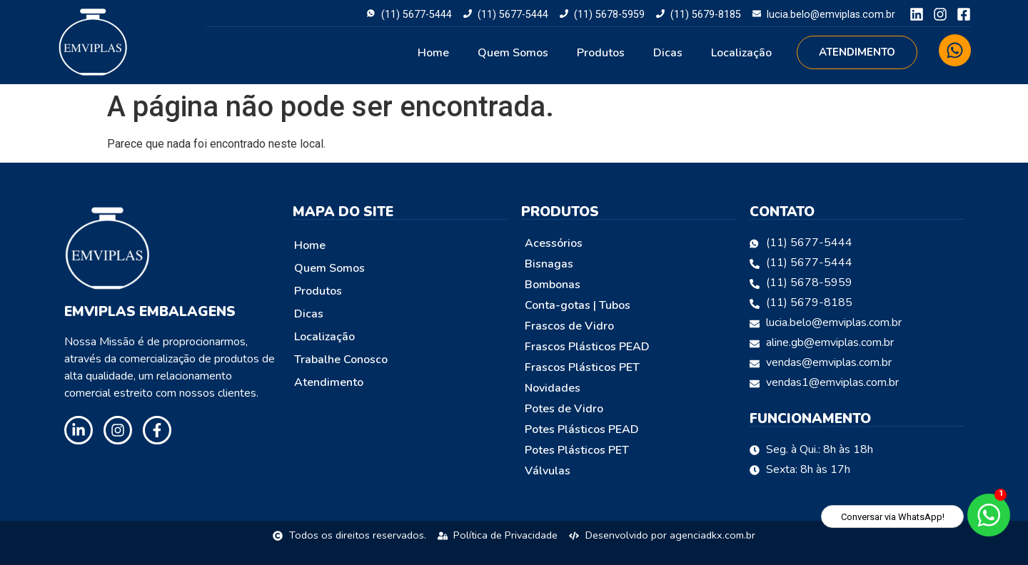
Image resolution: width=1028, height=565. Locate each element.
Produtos (601, 53)
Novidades (552, 388)
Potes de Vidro (564, 409)
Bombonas (552, 284)
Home (433, 53)
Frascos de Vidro (569, 326)
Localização (741, 53)
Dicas (667, 53)
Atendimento (328, 382)
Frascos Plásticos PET (582, 367)
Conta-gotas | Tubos (577, 305)
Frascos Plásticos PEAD (587, 347)
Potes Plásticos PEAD (582, 429)
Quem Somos (513, 53)
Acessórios (554, 243)
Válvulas (547, 471)
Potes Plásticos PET (577, 450)
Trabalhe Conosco (341, 359)
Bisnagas (549, 264)
